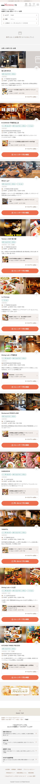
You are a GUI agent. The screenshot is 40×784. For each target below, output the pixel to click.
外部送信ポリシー (10, 772)
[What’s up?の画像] (20, 169)
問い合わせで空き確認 (20, 503)
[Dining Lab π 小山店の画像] (20, 576)
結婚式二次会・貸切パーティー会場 (10, 719)
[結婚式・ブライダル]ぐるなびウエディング (12, 717)
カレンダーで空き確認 (20, 155)
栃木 (22, 719)
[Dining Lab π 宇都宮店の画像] (20, 343)
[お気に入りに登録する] (36, 68)
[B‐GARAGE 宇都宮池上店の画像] (20, 111)
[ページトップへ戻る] (20, 712)
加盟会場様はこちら (22, 772)
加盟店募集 (31, 772)
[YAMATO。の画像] (20, 518)
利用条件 (19, 769)
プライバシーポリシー (29, 769)
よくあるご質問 (31, 776)
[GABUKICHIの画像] (20, 460)
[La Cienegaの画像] (20, 285)
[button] (20, 733)
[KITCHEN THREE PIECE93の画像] (20, 634)
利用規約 (13, 769)
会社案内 (7, 769)
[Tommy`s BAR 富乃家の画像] (20, 227)
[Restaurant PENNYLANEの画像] (20, 401)
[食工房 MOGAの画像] (20, 59)
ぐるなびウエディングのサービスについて (15, 776)
